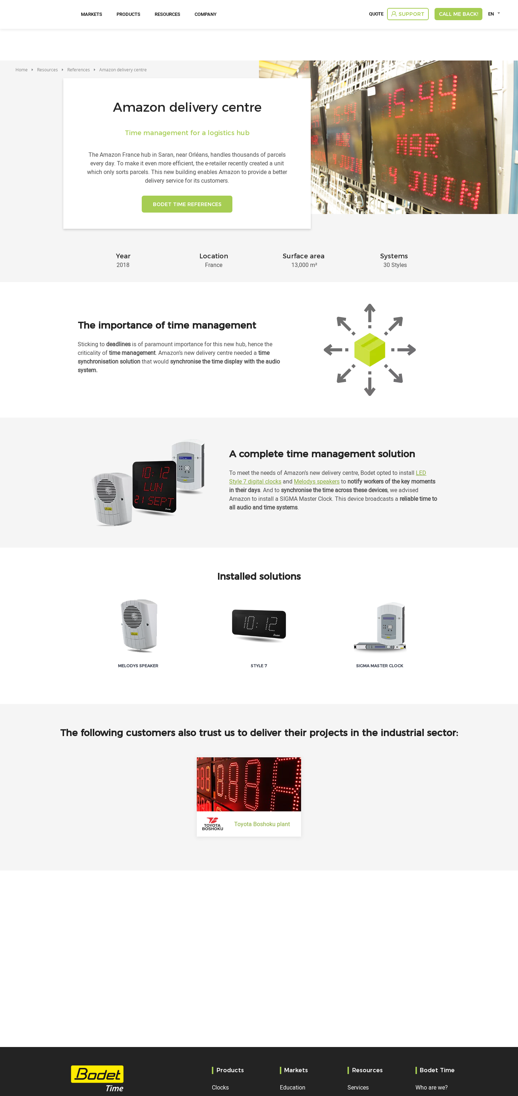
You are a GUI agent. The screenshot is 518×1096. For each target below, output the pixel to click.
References (78, 69)
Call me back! (458, 14)
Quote (376, 14)
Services (358, 1087)
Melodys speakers (317, 484)
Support (411, 14)
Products (128, 14)
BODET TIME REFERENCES (187, 205)
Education (292, 1087)
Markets (91, 14)
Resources (167, 14)
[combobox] (495, 14)
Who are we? (431, 1087)
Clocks (220, 1087)
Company (206, 14)
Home (21, 69)
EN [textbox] (491, 13)
